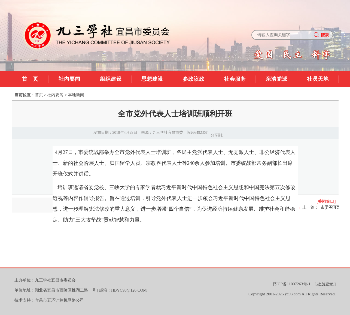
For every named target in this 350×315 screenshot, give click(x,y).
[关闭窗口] (326, 201)
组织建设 (111, 79)
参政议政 (194, 79)
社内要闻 (69, 79)
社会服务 (235, 79)
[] (325, 284)
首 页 (30, 79)
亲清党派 (276, 79)
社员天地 (318, 79)
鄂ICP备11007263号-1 (291, 284)
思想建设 (152, 79)
